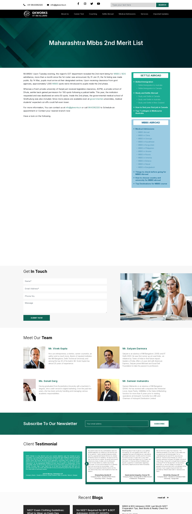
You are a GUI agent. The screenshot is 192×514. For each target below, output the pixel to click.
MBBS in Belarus (144, 161)
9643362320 (94, 107)
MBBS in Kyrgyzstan (146, 145)
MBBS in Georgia (145, 139)
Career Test (79, 14)
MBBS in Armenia (145, 158)
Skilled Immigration (144, 82)
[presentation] (87, 463)
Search (162, 5)
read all (161, 498)
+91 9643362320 (33, 5)
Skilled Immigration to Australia (150, 85)
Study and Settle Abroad (146, 93)
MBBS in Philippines (146, 148)
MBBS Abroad (143, 132)
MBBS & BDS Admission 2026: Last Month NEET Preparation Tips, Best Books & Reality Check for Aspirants (145, 508)
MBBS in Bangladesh (146, 167)
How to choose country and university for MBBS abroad (148, 179)
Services (144, 14)
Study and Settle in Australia (149, 99)
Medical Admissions (127, 14)
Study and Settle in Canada (149, 96)
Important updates (161, 14)
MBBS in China (144, 135)
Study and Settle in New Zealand (151, 103)
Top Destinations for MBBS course (151, 183)
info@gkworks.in (56, 5)
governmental (96, 99)
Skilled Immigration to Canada (150, 88)
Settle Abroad (108, 14)
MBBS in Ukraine (144, 151)
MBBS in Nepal (144, 164)
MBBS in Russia (144, 154)
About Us (65, 14)
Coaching (93, 14)
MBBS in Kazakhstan (146, 142)
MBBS (117, 74)
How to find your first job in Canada (151, 107)
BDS (124, 74)
